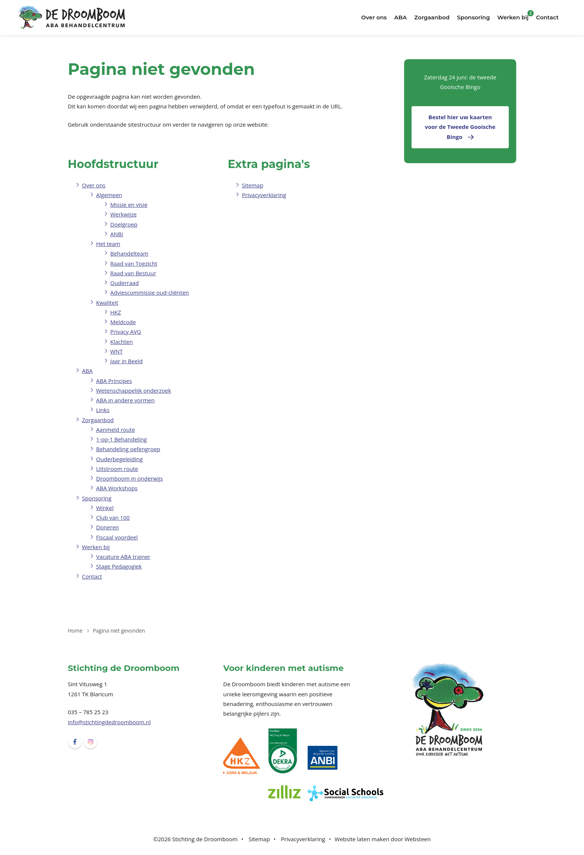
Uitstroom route (117, 468)
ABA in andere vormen (125, 400)
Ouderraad (124, 282)
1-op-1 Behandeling (121, 439)
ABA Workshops (116, 488)
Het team (108, 243)
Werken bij (513, 17)
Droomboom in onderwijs (129, 478)
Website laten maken (362, 839)
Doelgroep (123, 224)
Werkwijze (123, 214)
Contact (547, 17)
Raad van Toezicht (133, 263)
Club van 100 (113, 517)
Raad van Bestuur (133, 273)
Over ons (374, 17)
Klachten (121, 341)
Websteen (417, 839)
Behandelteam (129, 253)
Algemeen (109, 195)
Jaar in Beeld (126, 361)
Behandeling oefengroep (128, 449)
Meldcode (123, 322)
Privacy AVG (125, 331)
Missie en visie (128, 204)
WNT (116, 351)
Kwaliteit (107, 302)
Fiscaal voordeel (117, 537)
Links (103, 410)
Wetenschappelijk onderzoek (133, 390)
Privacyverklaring (264, 195)
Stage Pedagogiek (119, 566)
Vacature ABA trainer (123, 556)
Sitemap (252, 185)
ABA (400, 17)
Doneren (107, 527)
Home (75, 630)
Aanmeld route (115, 429)
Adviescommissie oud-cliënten (149, 292)
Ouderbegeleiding (119, 459)
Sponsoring (473, 17)
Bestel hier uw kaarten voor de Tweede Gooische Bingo (460, 126)
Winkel (105, 508)
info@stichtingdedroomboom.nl (109, 722)
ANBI (116, 234)
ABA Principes (114, 380)
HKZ (115, 312)
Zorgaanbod (432, 17)
